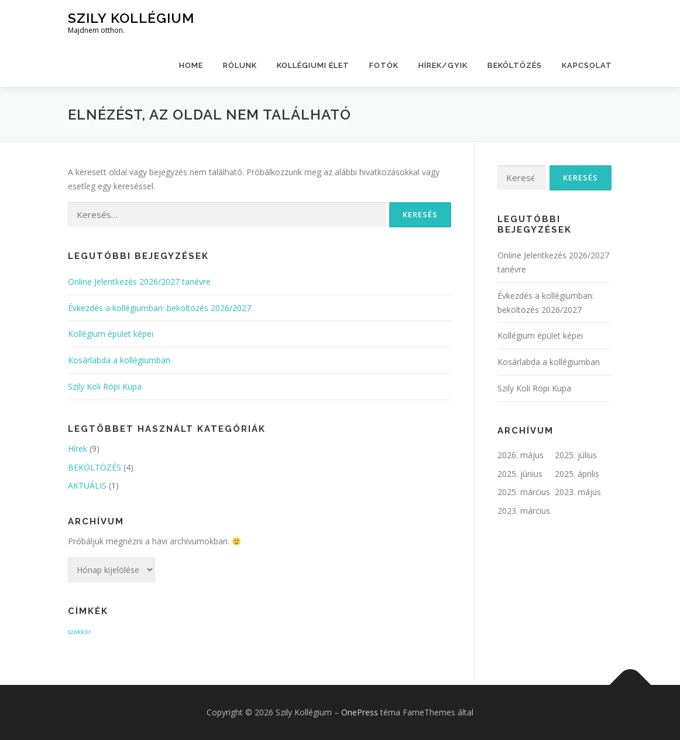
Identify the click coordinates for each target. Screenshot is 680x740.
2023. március (523, 510)
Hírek (77, 448)
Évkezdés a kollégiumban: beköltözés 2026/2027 (159, 307)
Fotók (384, 65)
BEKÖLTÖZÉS (514, 65)
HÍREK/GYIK (443, 65)
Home (191, 65)
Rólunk (240, 65)
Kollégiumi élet (313, 65)
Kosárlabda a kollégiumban (119, 360)
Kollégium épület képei (110, 333)
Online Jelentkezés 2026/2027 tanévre (139, 281)
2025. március (523, 491)
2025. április (577, 473)
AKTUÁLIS (87, 485)
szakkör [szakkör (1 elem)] (79, 632)
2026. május (520, 455)
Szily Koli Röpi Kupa (105, 386)
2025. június (519, 473)
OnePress (359, 712)
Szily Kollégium (131, 18)
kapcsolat (587, 65)
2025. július (576, 455)
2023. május (578, 491)
